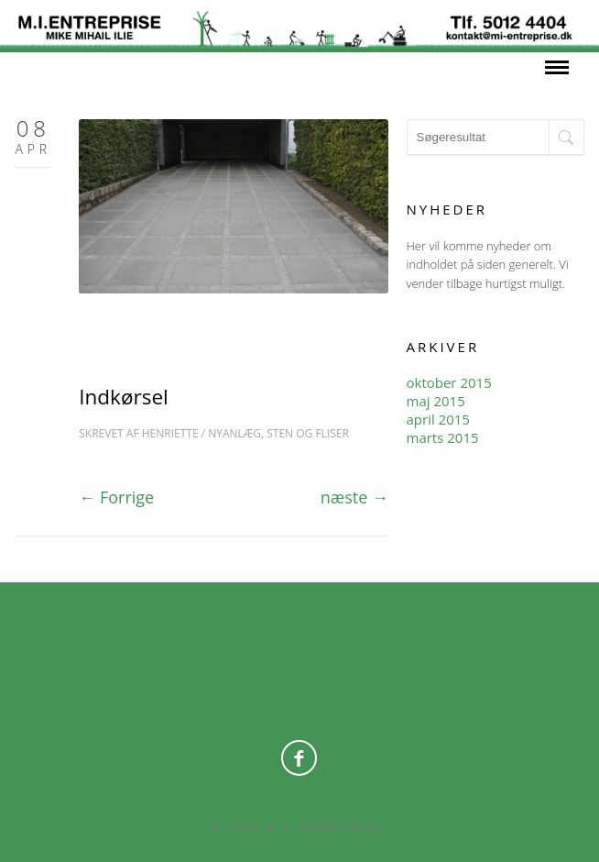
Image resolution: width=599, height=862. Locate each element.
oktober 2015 (449, 382)
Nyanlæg (234, 433)
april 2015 (438, 419)
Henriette (170, 433)
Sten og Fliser (308, 433)
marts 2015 (443, 437)
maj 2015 (436, 401)
